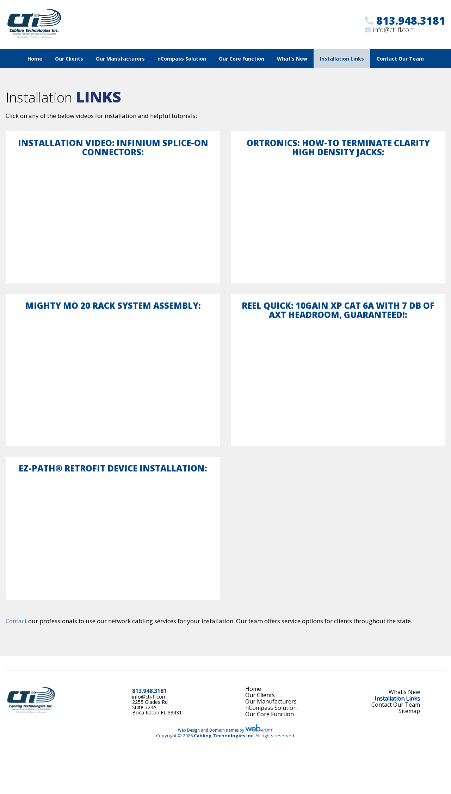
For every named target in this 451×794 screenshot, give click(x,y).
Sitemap (409, 711)
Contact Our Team (400, 58)
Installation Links (342, 58)
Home (34, 58)
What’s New (292, 58)
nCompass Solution (181, 58)
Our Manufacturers (120, 58)
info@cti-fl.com (394, 29)
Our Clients (69, 58)
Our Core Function (241, 58)
